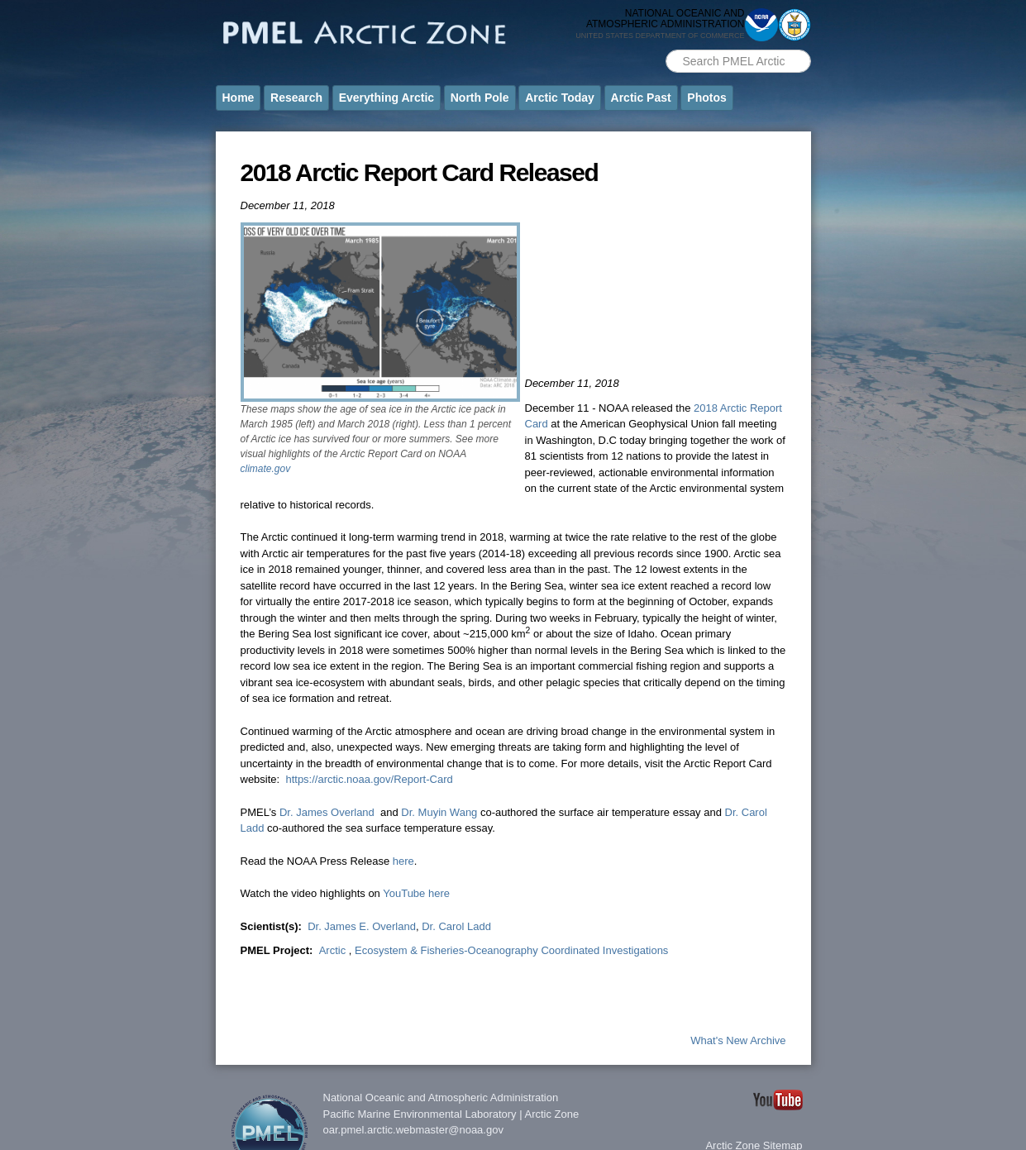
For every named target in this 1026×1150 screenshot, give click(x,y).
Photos (706, 97)
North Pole (480, 97)
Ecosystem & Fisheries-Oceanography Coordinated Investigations (511, 950)
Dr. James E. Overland (362, 926)
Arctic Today (559, 97)
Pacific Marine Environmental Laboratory (420, 1114)
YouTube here (416, 893)
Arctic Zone (552, 1114)
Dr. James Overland (327, 812)
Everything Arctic (386, 97)
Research (296, 97)
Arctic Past (641, 97)
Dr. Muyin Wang (439, 812)
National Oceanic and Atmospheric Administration (441, 1097)
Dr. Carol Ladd (456, 926)
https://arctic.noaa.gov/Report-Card (368, 779)
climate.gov (266, 469)
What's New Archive (737, 1040)
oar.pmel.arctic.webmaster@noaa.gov (413, 1130)
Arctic (334, 950)
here (403, 861)
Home (238, 97)
